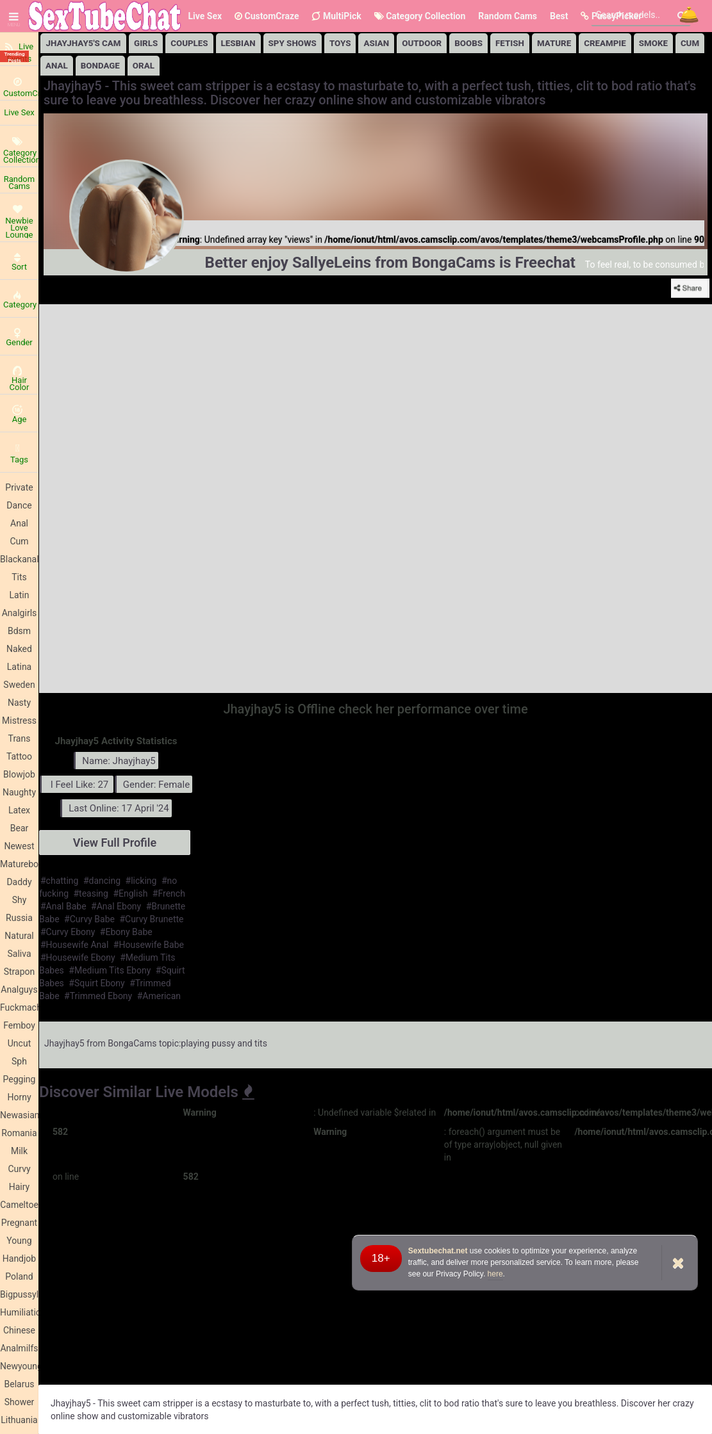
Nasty (19, 702)
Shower (19, 1402)
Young (18, 1240)
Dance (18, 505)
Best (559, 16)
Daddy (18, 882)
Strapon (19, 971)
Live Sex (205, 16)
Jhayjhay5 (64, 1043)
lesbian (238, 43)
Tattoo (19, 756)
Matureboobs (19, 864)
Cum (19, 541)
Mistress (19, 720)
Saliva (19, 954)
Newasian (19, 1115)
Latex (19, 810)
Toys (340, 43)
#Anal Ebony (116, 906)
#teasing (91, 893)
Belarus (19, 1384)
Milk (19, 1151)
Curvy (19, 1169)
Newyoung (19, 1366)
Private (19, 487)
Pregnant (19, 1223)
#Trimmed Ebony (98, 996)
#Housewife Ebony (77, 957)
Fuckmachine (19, 1007)
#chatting (59, 881)
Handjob (19, 1258)
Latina (19, 667)
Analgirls (19, 613)
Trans (19, 738)
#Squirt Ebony (96, 983)
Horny (19, 1097)
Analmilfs (19, 1348)
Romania (19, 1133)
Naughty (19, 792)
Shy (19, 900)
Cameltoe (19, 1205)
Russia (19, 918)
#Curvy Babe (89, 919)
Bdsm (19, 631)
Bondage (100, 65)
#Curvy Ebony (67, 932)
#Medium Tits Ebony (110, 970)
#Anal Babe (63, 906)
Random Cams (507, 16)
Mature (554, 43)
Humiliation (19, 1312)
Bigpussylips (19, 1294)
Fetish (509, 43)
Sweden (19, 685)
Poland (19, 1276)
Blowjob (19, 774)
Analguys (19, 989)
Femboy (19, 1025)
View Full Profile (114, 842)
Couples (189, 43)
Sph (19, 1061)
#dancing (101, 881)
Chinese (19, 1330)
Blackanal (19, 559)
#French (169, 893)
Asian (376, 43)
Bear (19, 828)
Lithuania (19, 1420)
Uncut (19, 1043)
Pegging (19, 1079)
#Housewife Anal (74, 945)
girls (146, 43)
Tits (19, 577)
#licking (141, 881)
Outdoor (422, 43)
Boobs (468, 43)
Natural (18, 936)
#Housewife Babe (148, 945)
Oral (143, 65)
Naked (19, 649)
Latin (19, 595)
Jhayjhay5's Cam (83, 43)
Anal (19, 523)
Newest (19, 846)
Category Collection (420, 16)
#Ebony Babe (126, 932)
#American (159, 996)
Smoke (653, 43)
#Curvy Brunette (151, 919)
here (495, 1273)
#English (130, 893)
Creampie (605, 43)
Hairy (19, 1187)
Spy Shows (293, 43)
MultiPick (336, 16)
